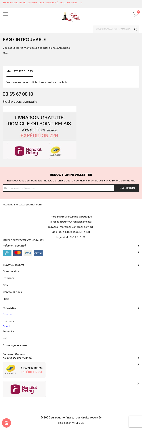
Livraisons (8, 278)
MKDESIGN (78, 423)
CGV (5, 285)
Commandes (11, 271)
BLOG (6, 299)
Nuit (5, 338)
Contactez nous (12, 292)
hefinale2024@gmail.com (26, 204)
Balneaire (8, 331)
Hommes (8, 321)
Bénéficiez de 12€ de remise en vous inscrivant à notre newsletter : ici (42, 2)
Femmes (8, 314)
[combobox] (116, 29)
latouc (6, 204)
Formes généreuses (15, 345)
